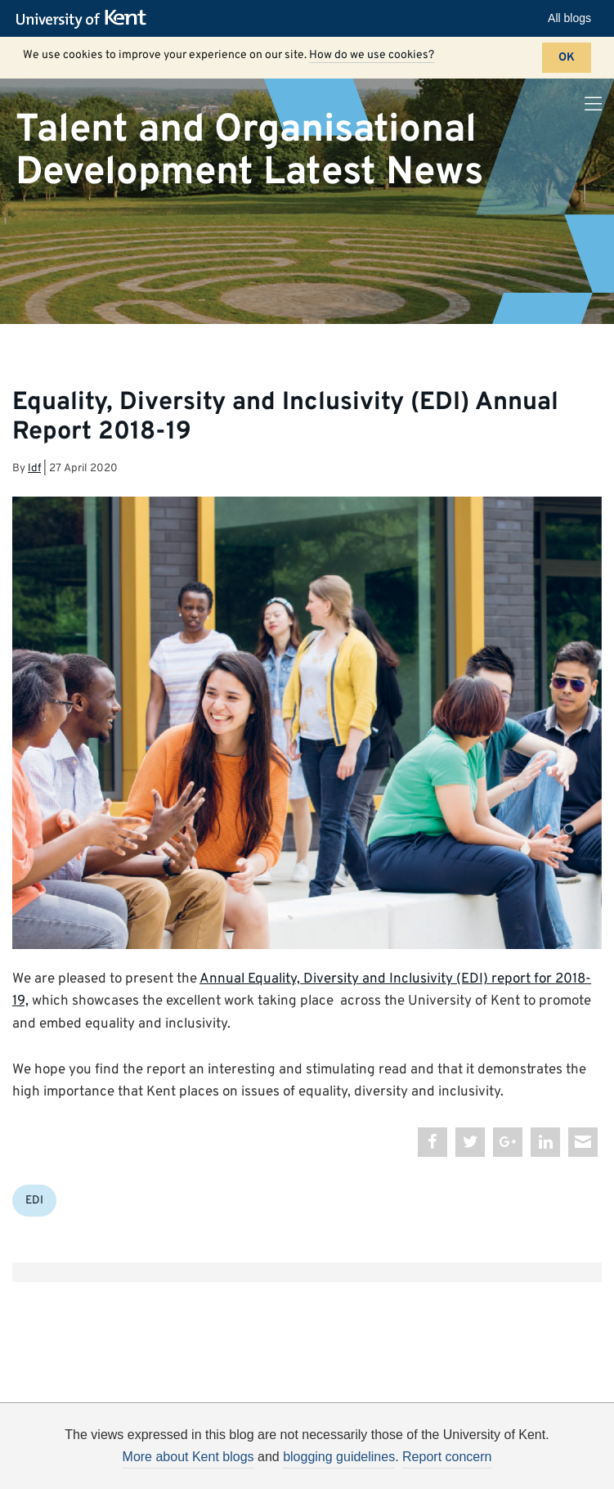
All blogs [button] (569, 18)
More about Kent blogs (188, 1457)
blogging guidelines (339, 1457)
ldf (34, 468)
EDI (34, 1201)
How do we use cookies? (371, 55)
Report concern (446, 1457)
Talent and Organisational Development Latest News (249, 151)
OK (566, 58)
